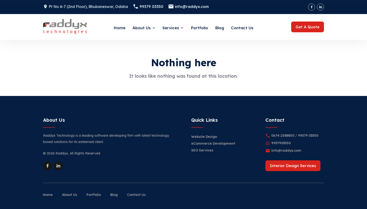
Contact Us (242, 27)
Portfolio (199, 27)
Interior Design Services (293, 165)
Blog (219, 27)
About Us (141, 27)
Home (119, 27)
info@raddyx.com (192, 6)
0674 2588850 (282, 135)
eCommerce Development (213, 143)
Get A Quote (307, 27)
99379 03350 (151, 6)
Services (170, 27)
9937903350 (281, 143)
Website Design (204, 137)
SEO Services (202, 150)
